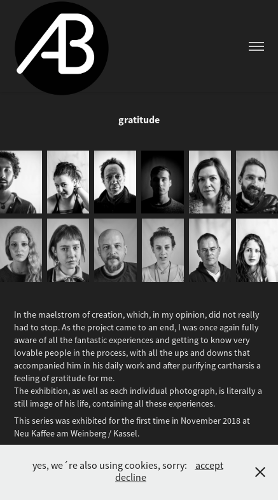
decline (130, 477)
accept (209, 465)
